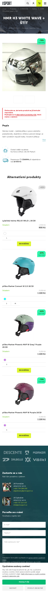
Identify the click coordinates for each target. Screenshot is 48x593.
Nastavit (12, 588)
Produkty (13, 9)
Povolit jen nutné (35, 588)
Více (44, 140)
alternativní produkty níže (26, 115)
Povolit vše (24, 582)
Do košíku (24, 244)
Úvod (4, 9)
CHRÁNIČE (24, 9)
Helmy (34, 9)
